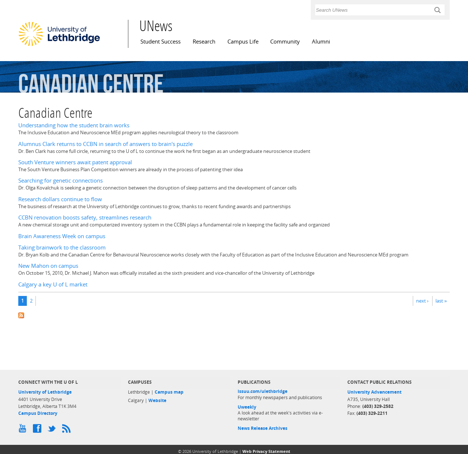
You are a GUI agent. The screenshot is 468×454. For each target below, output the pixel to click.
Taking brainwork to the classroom (62, 247)
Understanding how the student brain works (73, 125)
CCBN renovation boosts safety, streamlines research (84, 217)
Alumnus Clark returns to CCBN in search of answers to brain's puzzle (105, 144)
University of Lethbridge (45, 392)
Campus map (169, 392)
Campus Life (242, 41)
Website (157, 400)
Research (204, 41)
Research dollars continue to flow (60, 199)
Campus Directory (37, 413)
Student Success (160, 41)
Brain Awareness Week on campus (61, 236)
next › (422, 300)
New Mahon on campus (48, 266)
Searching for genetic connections (60, 180)
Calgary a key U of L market (52, 284)
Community (285, 41)
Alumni (321, 41)
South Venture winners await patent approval (75, 162)
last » (441, 300)
